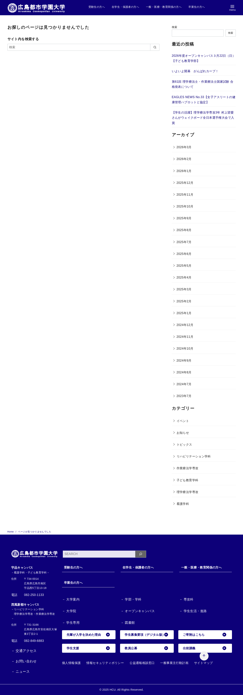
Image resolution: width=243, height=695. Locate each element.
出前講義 (204, 648)
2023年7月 (184, 396)
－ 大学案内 (71, 599)
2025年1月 (184, 313)
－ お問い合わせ (24, 661)
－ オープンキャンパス (138, 611)
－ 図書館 (128, 623)
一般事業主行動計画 (174, 663)
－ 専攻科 (186, 599)
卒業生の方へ (196, 6)
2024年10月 (185, 348)
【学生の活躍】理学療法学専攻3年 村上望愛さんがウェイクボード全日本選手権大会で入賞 (203, 117)
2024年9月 (184, 360)
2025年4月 (184, 277)
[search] (154, 47)
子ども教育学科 (187, 480)
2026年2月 (184, 159)
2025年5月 (184, 265)
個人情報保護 (71, 663)
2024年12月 (185, 325)
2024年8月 (184, 372)
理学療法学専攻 (187, 492)
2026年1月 (184, 171)
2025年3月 (184, 289)
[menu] (232, 7)
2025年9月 (184, 218)
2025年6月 (184, 253)
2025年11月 (185, 194)
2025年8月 (184, 230)
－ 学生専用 (71, 623)
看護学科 (183, 503)
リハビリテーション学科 (194, 456)
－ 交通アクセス (24, 651)
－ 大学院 (69, 611)
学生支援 (88, 648)
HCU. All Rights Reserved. (127, 689)
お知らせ (183, 432)
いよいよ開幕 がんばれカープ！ (195, 71)
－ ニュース (20, 671)
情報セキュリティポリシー (105, 663)
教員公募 (146, 648)
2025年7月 (184, 242)
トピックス (184, 444)
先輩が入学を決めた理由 (88, 635)
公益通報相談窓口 (142, 663)
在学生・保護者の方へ (125, 6)
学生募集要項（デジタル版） (146, 635)
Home (10, 531)
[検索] (83, 47)
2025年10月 (185, 206)
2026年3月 (184, 147)
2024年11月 (185, 336)
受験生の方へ (96, 6)
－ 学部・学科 (131, 599)
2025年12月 (185, 182)
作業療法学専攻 (187, 468)
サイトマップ (203, 663)
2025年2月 (184, 301)
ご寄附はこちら (204, 635)
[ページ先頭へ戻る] (203, 655)
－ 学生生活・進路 (193, 611)
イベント (183, 421)
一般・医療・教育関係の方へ (164, 6)
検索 (174, 27)
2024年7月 (184, 384)
